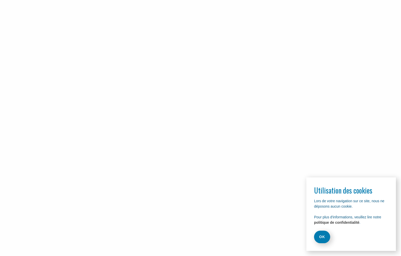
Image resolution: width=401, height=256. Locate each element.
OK (322, 237)
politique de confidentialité (336, 222)
